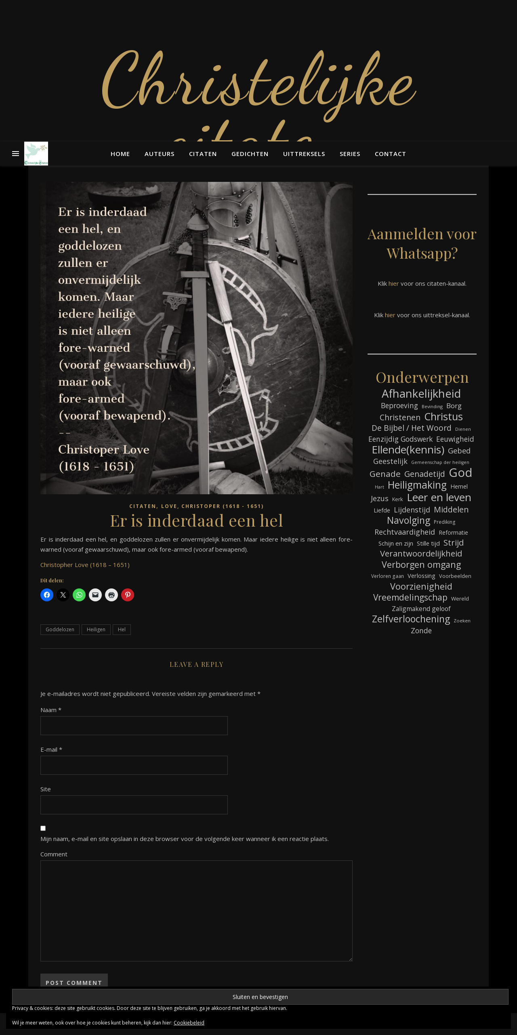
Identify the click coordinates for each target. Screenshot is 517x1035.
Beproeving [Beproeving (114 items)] (399, 405)
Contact (390, 154)
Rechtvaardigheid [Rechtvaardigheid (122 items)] (404, 532)
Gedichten (250, 154)
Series (350, 154)
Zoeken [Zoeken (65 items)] (462, 621)
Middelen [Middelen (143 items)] (451, 509)
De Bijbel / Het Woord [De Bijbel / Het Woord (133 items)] (412, 428)
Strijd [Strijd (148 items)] (453, 543)
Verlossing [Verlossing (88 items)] (421, 575)
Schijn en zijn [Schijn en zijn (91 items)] (395, 543)
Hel (122, 629)
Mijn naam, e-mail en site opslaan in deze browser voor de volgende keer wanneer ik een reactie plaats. (184, 839)
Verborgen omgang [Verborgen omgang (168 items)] (421, 564)
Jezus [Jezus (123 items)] (380, 498)
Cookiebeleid (189, 1022)
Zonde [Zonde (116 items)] (421, 630)
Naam (50, 710)
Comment (53, 854)
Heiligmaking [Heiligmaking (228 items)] (417, 485)
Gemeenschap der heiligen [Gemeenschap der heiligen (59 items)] (440, 462)
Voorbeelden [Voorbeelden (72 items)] (455, 576)
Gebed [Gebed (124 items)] (459, 450)
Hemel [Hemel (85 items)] (459, 486)
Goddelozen (60, 629)
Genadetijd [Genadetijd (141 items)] (424, 474)
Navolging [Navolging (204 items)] (408, 520)
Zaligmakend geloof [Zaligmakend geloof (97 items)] (421, 608)
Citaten (203, 154)
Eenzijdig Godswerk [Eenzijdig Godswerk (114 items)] (400, 439)
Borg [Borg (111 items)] (454, 405)
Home (120, 154)
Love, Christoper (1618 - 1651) (212, 506)
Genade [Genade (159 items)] (385, 474)
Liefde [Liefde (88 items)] (382, 510)
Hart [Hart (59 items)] (379, 487)
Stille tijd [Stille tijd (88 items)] (428, 543)
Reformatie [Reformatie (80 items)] (453, 532)
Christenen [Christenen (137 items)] (400, 417)
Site (45, 789)
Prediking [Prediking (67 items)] (445, 522)
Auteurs (159, 154)
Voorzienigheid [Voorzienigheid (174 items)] (421, 586)
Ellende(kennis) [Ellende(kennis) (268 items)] (408, 450)
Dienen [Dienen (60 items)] (463, 429)
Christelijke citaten (258, 109)
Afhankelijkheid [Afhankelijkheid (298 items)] (421, 393)
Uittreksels (304, 154)
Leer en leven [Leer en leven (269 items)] (439, 497)
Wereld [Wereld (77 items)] (460, 598)
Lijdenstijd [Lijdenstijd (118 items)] (412, 509)
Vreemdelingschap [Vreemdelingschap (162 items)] (410, 597)
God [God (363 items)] (461, 473)
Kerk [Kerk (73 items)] (397, 499)
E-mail (51, 749)
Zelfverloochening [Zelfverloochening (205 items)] (411, 619)
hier (394, 283)
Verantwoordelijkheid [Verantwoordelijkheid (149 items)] (421, 553)
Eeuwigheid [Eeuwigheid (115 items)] (455, 439)
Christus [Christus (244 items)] (443, 416)
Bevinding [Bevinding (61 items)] (432, 406)
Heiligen (96, 629)
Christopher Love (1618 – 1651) (85, 565)
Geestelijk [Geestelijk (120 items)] (390, 461)
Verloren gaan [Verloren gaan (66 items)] (387, 576)
